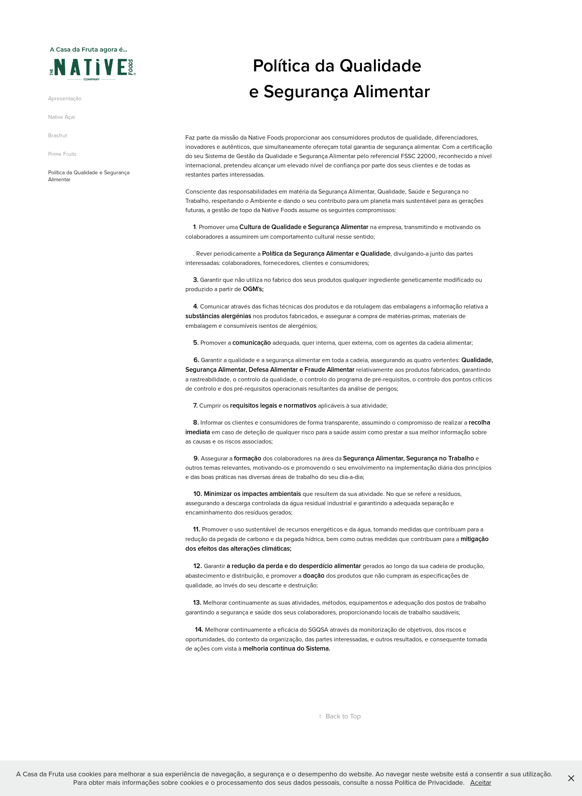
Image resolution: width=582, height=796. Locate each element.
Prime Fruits (62, 154)
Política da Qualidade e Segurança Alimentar (89, 176)
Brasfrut (57, 135)
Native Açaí (61, 117)
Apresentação (64, 98)
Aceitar (480, 782)
